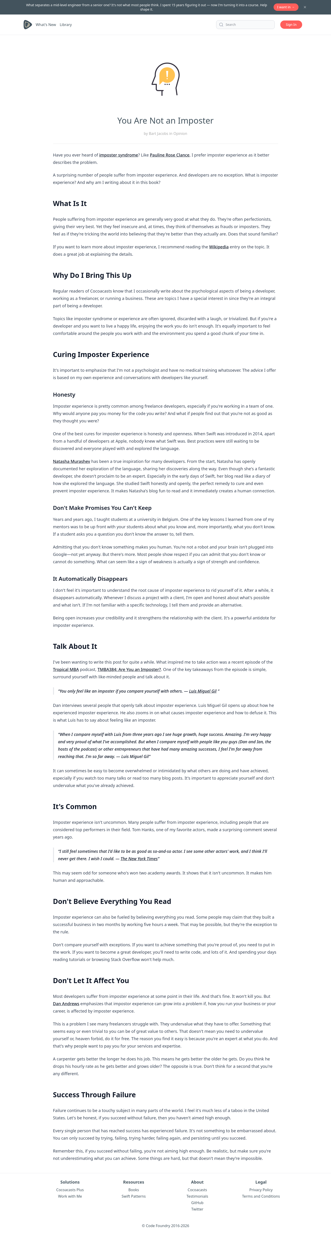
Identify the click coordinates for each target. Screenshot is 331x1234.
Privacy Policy (261, 1189)
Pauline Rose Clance (170, 155)
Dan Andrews (66, 1003)
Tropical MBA (66, 669)
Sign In (291, 24)
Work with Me (70, 1196)
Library (66, 24)
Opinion (180, 133)
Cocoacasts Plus (70, 1189)
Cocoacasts (197, 1189)
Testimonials (197, 1196)
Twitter (197, 1209)
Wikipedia (219, 247)
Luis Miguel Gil (203, 691)
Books (133, 1189)
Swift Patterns (134, 1196)
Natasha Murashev (71, 461)
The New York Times (139, 858)
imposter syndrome (118, 155)
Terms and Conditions (261, 1196)
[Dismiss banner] (305, 7)
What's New (46, 24)
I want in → (286, 7)
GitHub (197, 1202)
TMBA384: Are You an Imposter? (129, 669)
